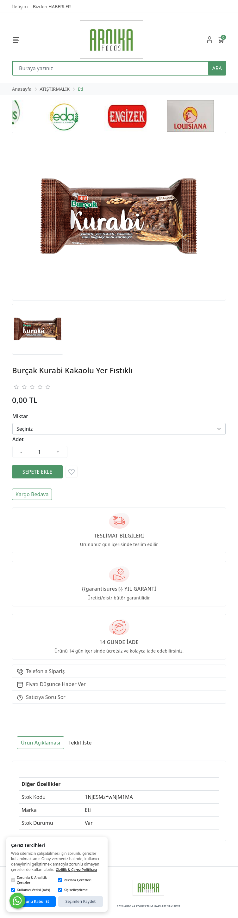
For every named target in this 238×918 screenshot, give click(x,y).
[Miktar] (39, 452)
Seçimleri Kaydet (81, 901)
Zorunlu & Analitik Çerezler (29, 880)
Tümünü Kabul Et (33, 901)
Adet (18, 439)
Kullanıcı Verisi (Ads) (30, 889)
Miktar (20, 416)
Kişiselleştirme (73, 889)
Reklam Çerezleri (74, 880)
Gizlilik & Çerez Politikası (76, 869)
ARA (217, 68)
